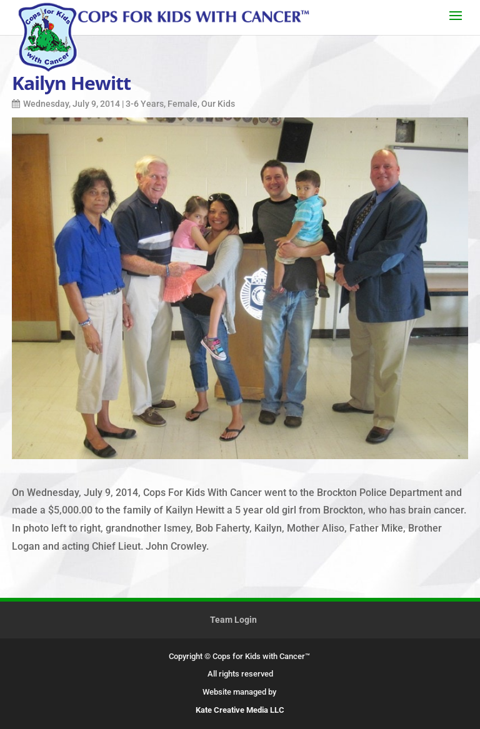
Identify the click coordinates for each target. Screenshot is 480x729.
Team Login (233, 620)
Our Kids (218, 104)
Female (183, 104)
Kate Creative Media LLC (240, 710)
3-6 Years (145, 104)
